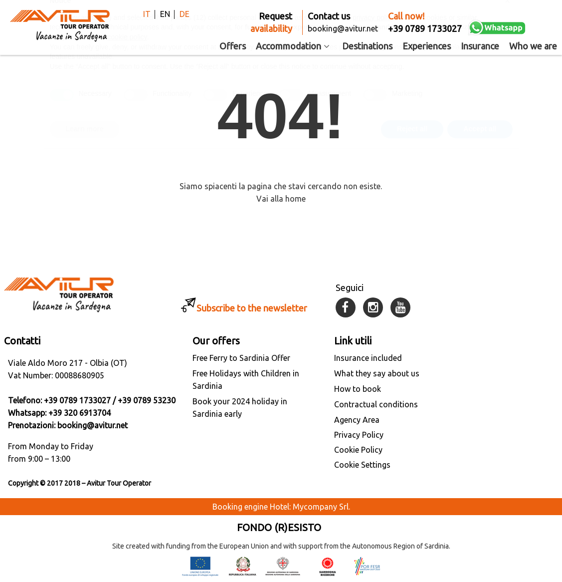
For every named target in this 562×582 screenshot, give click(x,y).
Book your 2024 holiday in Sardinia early (239, 407)
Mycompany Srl (321, 506)
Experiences (426, 46)
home (295, 198)
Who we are (533, 46)
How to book (357, 388)
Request (271, 23)
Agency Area (356, 419)
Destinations (367, 46)
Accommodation (294, 46)
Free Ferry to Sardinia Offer (241, 357)
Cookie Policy (358, 450)
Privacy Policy (358, 435)
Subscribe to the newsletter (251, 308)
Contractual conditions (376, 404)
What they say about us (376, 373)
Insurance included (368, 357)
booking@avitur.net (92, 425)
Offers (232, 46)
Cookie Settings (362, 465)
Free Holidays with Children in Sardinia (245, 379)
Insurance (480, 46)
